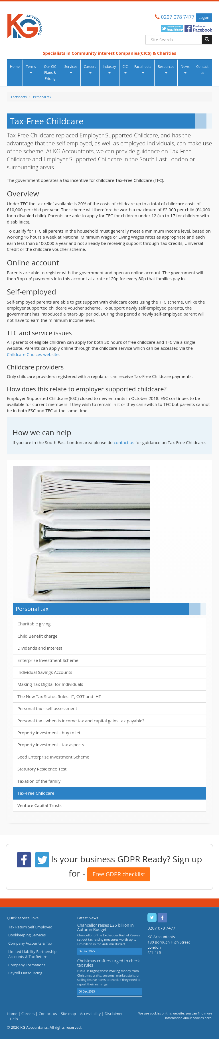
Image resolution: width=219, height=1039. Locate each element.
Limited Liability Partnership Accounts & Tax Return (32, 954)
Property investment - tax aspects (50, 744)
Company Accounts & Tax (30, 943)
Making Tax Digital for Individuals (50, 684)
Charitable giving (33, 624)
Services (70, 69)
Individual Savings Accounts (44, 672)
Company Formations (26, 964)
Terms (31, 69)
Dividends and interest (39, 648)
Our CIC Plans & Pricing (50, 72)
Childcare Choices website (32, 354)
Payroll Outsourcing (25, 972)
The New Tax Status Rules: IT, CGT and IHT (59, 696)
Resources (166, 69)
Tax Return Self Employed (30, 927)
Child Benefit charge (37, 636)
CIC (125, 69)
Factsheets (142, 69)
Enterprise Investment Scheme (47, 660)
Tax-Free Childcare (35, 793)
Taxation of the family (38, 781)
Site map (68, 1013)
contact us (124, 442)
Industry (109, 69)
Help (14, 1018)
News (185, 69)
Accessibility (90, 1013)
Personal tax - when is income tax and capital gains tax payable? (80, 720)
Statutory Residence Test (41, 769)
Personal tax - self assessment (47, 708)
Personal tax (42, 97)
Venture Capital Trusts (39, 805)
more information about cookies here (188, 1015)
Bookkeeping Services (27, 935)
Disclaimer (114, 1013)
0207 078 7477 (177, 17)
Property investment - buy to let (48, 732)
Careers (90, 69)
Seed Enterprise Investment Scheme (53, 757)
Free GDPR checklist (118, 874)
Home (15, 66)
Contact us (202, 69)
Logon (204, 17)
